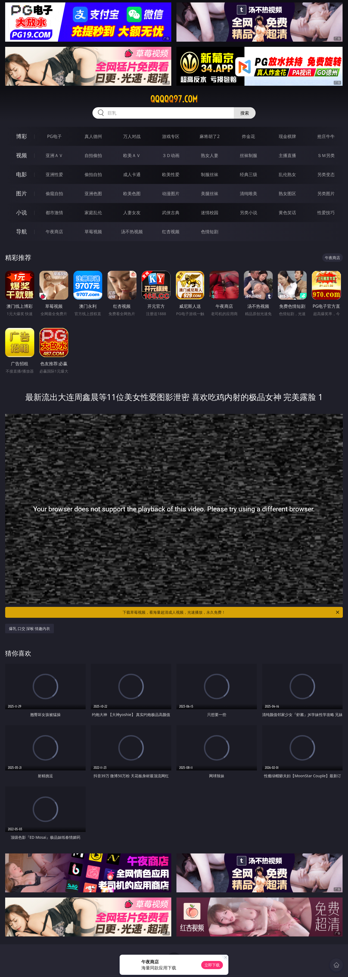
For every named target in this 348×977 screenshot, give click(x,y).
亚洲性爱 (54, 174)
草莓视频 (93, 232)
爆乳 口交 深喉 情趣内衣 (29, 628)
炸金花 (248, 136)
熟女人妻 (209, 155)
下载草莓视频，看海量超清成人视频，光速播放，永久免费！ (231, 612)
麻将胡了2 (209, 136)
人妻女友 (132, 213)
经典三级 (248, 174)
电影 (21, 174)
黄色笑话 (287, 213)
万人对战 (132, 136)
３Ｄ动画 (170, 155)
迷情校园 (209, 213)
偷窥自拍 (54, 193)
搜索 (244, 113)
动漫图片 (170, 193)
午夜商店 (54, 232)
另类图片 (326, 193)
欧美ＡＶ (132, 155)
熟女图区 (287, 193)
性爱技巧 (326, 213)
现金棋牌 (287, 136)
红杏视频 (170, 232)
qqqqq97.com (174, 99)
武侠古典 (170, 213)
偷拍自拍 (93, 174)
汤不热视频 (132, 232)
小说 (21, 212)
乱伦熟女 (287, 174)
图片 (21, 193)
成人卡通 (132, 174)
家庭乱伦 (93, 213)
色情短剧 (209, 232)
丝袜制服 (248, 155)
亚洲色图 (93, 193)
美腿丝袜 (209, 193)
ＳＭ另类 (326, 155)
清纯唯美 (248, 193)
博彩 (21, 136)
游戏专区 (170, 136)
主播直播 (287, 155)
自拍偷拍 (93, 155)
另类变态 (326, 174)
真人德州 (93, 136)
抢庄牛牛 (326, 136)
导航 (21, 231)
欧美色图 (132, 193)
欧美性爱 (170, 174)
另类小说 (248, 213)
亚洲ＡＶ (54, 155)
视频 (21, 155)
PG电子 (54, 136)
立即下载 (212, 964)
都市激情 (54, 213)
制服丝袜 (209, 174)
